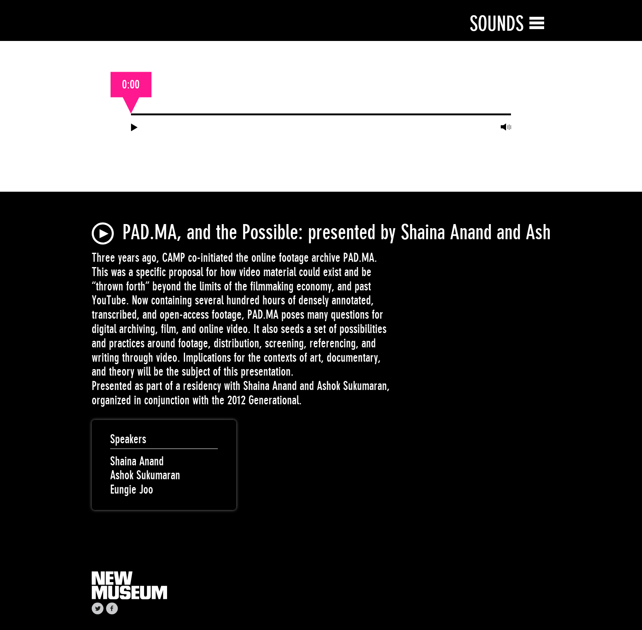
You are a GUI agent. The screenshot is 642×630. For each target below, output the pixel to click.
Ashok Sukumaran (145, 475)
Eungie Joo (131, 489)
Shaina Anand (137, 461)
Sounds (497, 23)
